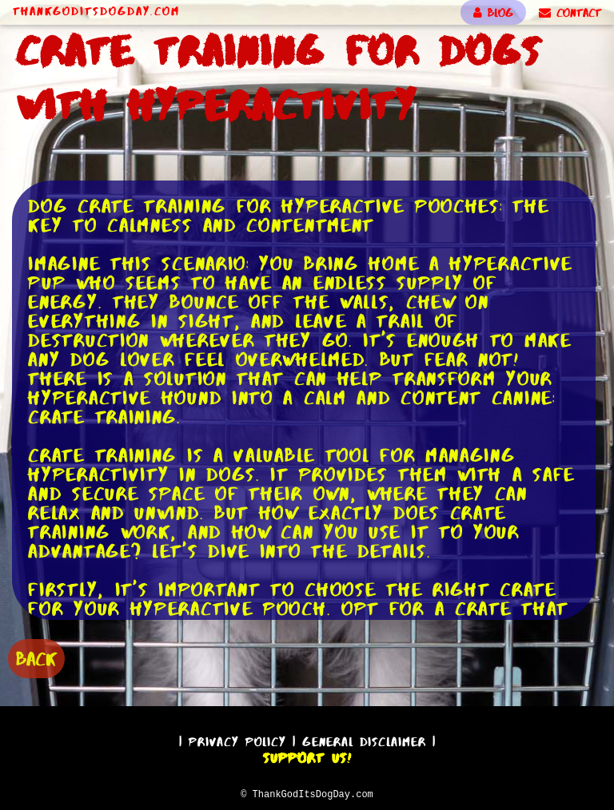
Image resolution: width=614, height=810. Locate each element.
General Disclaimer (364, 739)
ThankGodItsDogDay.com (96, 11)
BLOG (493, 13)
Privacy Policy (237, 739)
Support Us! (307, 755)
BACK (36, 657)
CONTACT (570, 13)
